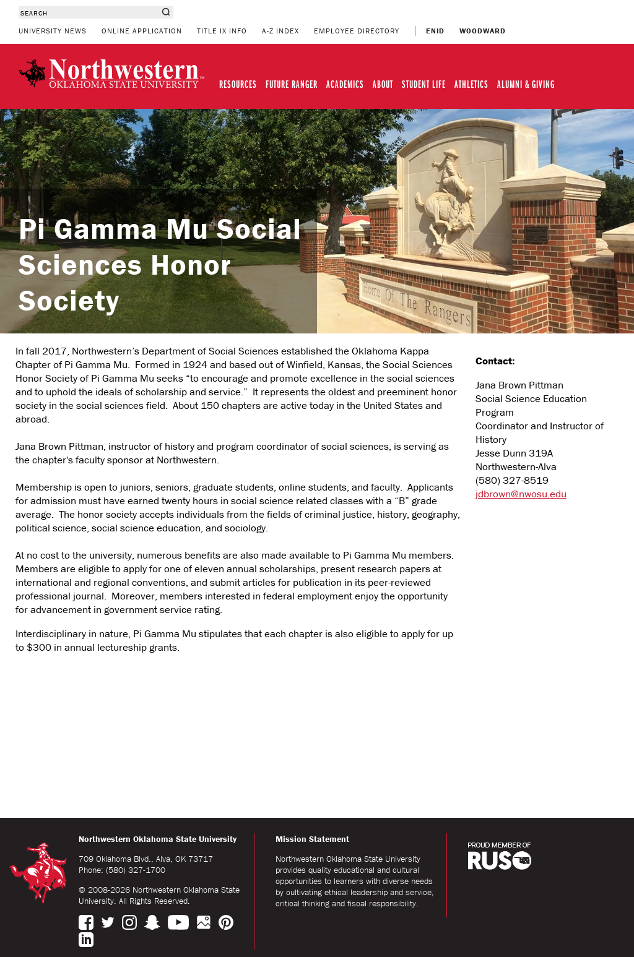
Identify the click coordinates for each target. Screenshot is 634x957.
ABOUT (383, 84)
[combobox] (88, 12)
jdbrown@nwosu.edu (521, 493)
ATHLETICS (471, 84)
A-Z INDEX (280, 30)
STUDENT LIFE (424, 84)
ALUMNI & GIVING (526, 84)
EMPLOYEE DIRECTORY (356, 30)
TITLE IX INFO (222, 30)
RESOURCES (238, 84)
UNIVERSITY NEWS (53, 30)
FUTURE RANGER (292, 84)
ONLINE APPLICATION (142, 30)
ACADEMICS (345, 84)
